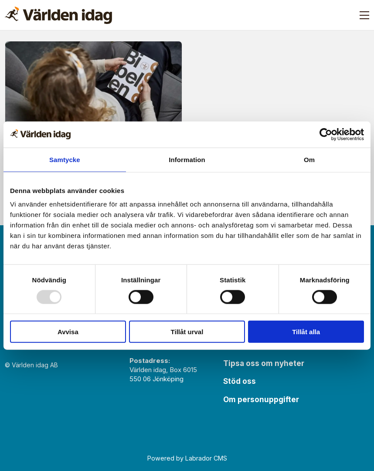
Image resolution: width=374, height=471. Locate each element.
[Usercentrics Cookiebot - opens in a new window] (326, 134)
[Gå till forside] (58, 15)
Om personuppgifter (261, 399)
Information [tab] (187, 159)
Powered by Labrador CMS (187, 458)
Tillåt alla (306, 331)
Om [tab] (309, 159)
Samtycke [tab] (64, 159)
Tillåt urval (187, 331)
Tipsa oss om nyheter (263, 363)
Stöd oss (239, 381)
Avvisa (68, 331)
